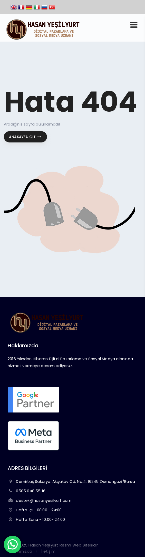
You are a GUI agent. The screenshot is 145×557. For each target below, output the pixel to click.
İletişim (48, 551)
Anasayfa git (25, 136)
